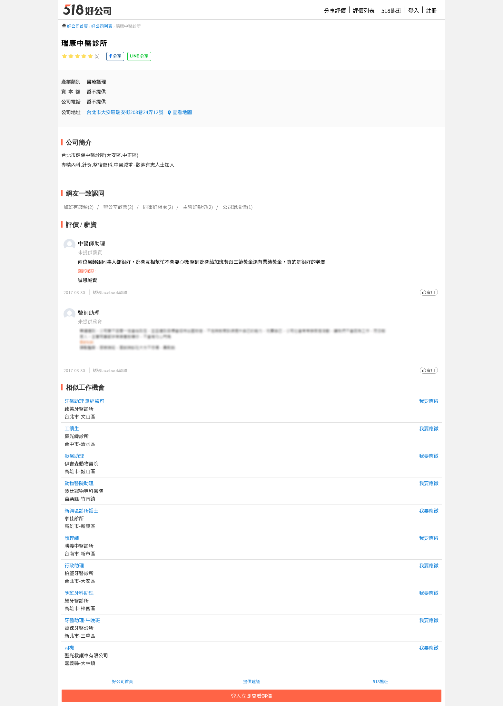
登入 (413, 10)
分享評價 (335, 10)
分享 (117, 56)
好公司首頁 (122, 681)
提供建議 (251, 681)
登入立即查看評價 (251, 696)
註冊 (431, 10)
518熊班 (391, 10)
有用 (431, 292)
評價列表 (364, 10)
